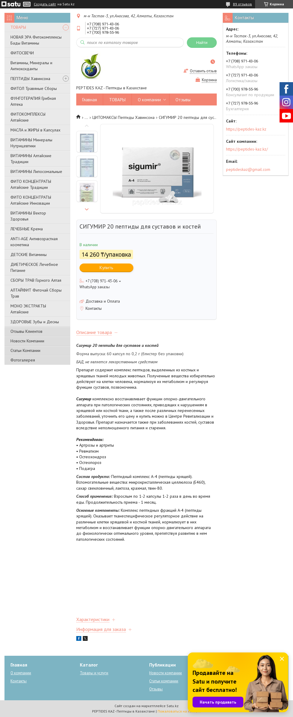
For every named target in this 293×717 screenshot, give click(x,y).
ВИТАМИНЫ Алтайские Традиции (30, 158)
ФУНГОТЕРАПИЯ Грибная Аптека (33, 101)
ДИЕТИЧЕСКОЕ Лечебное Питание (34, 267)
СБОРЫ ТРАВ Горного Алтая (35, 280)
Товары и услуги (94, 672)
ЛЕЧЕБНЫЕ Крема (26, 229)
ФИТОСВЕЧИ (22, 53)
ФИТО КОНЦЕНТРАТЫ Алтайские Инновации (30, 200)
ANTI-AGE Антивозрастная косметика (34, 241)
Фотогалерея (22, 360)
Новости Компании (27, 341)
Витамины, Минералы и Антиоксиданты (31, 65)
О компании (149, 99)
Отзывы (183, 99)
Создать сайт (45, 4)
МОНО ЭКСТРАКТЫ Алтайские (28, 309)
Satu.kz (172, 706)
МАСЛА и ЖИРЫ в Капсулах (35, 130)
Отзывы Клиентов (26, 331)
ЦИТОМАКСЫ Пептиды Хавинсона (123, 117)
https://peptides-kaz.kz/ (247, 149)
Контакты (18, 681)
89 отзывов (242, 4)
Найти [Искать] (201, 42)
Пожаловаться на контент (179, 711)
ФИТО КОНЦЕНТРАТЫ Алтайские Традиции (30, 184)
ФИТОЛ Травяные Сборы (33, 88)
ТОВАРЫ (18, 27)
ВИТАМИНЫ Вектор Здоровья (28, 216)
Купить (106, 267)
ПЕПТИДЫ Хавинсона (30, 78)
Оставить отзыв (203, 70)
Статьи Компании (25, 350)
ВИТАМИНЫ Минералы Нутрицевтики (31, 142)
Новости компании (165, 672)
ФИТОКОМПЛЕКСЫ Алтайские (27, 117)
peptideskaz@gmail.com (248, 169)
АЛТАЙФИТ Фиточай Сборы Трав (36, 293)
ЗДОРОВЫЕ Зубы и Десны (34, 321)
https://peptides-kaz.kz (246, 129)
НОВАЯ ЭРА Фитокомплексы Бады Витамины (36, 40)
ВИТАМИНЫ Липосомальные (36, 171)
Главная (89, 99)
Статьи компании (163, 681)
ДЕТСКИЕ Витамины (28, 254)
